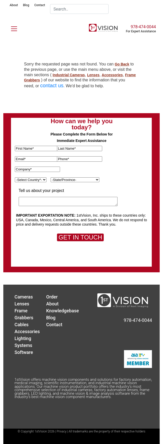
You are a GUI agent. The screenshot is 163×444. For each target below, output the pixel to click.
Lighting (23, 338)
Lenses (93, 75)
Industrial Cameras (69, 75)
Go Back (122, 64)
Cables (22, 324)
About (14, 5)
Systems (23, 345)
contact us (51, 85)
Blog (26, 5)
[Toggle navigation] (11, 28)
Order (52, 297)
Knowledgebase (62, 310)
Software (24, 352)
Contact (39, 5)
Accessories (112, 75)
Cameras (24, 297)
